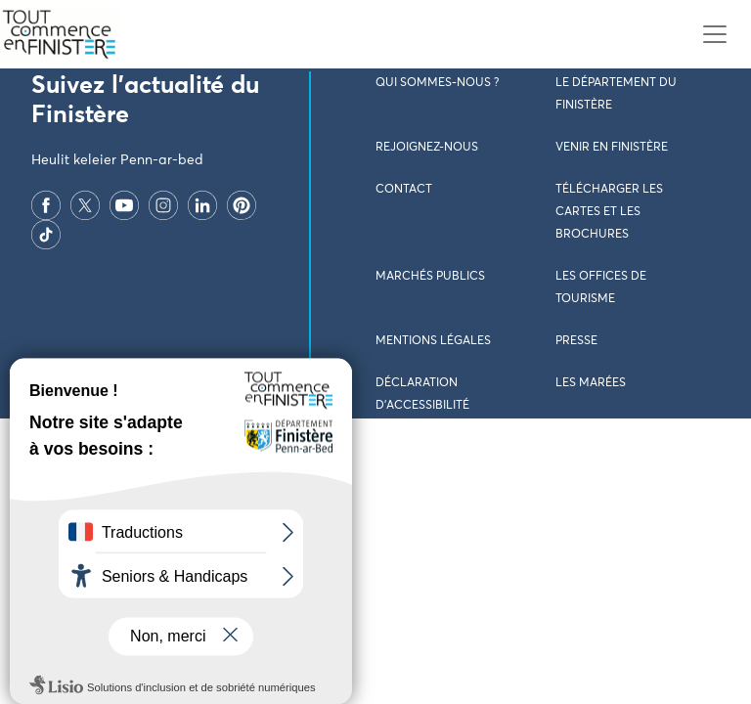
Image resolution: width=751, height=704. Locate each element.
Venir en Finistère (611, 148)
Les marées (590, 383)
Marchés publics (430, 277)
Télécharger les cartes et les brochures (609, 212)
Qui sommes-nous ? (437, 83)
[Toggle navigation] (714, 35)
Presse (576, 341)
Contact (404, 190)
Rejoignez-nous (427, 148)
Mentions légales (433, 341)
